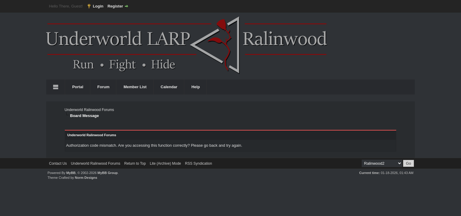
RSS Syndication (198, 163)
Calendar (169, 87)
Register (115, 6)
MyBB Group (107, 173)
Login (98, 6)
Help (195, 87)
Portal (77, 87)
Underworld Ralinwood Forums (89, 110)
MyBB (71, 173)
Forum (103, 87)
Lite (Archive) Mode (165, 163)
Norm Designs (86, 177)
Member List (135, 87)
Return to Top (135, 163)
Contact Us (58, 163)
